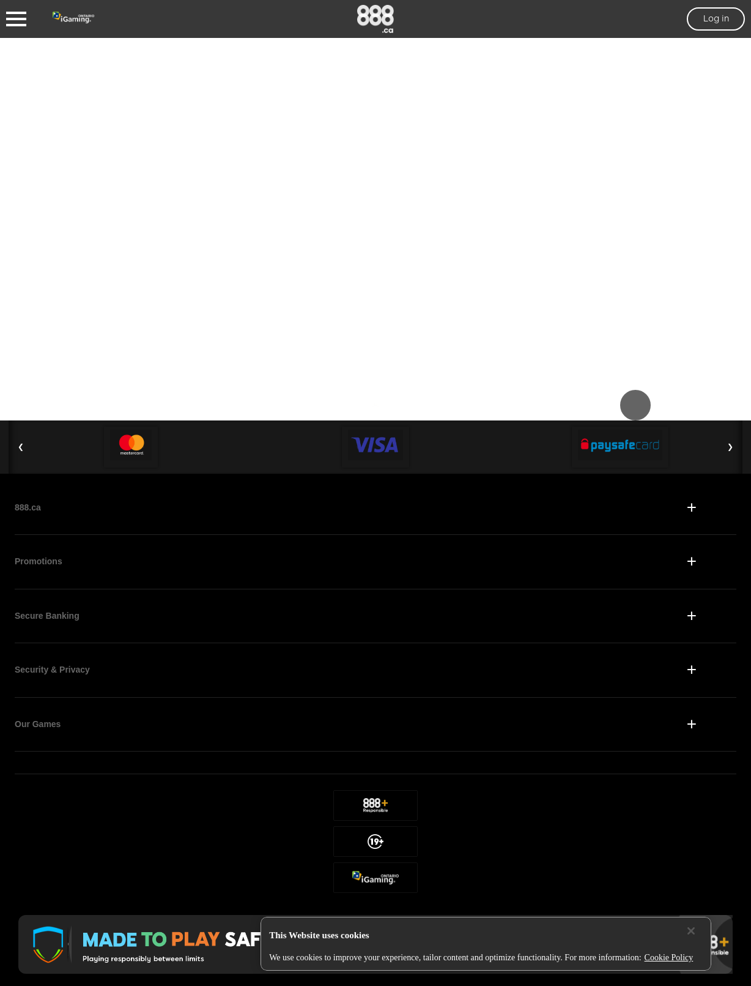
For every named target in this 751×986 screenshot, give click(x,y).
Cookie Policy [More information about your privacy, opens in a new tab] (669, 957)
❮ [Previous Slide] (21, 447)
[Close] (691, 930)
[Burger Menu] (16, 19)
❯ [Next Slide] (730, 447)
